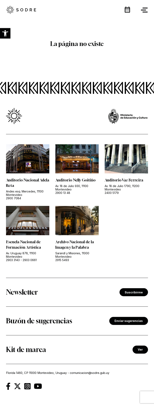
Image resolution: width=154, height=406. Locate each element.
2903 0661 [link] (30, 260)
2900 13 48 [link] (62, 192)
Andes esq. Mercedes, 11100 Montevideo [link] (25, 193)
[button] (5, 33)
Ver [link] (140, 349)
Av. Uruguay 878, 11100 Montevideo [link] (21, 254)
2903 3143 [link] (13, 260)
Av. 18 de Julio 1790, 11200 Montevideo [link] (122, 187)
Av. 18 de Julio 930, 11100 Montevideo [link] (71, 187)
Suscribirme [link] (134, 292)
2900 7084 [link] (13, 198)
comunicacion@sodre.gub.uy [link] (89, 373)
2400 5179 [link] (112, 192)
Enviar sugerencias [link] (128, 321)
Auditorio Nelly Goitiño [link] (75, 180)
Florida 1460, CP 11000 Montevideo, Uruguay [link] (36, 373)
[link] (21, 10)
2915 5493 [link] (62, 260)
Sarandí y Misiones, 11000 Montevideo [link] (72, 254)
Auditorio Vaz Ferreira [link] (124, 180)
